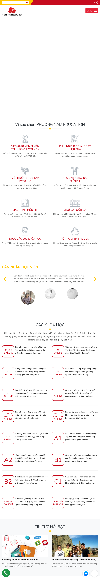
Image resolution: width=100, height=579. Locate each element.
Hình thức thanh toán (63, 568)
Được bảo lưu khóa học (25, 140)
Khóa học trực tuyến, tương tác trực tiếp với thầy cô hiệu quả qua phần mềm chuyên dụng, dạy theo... (24, 251)
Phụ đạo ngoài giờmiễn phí (75, 81)
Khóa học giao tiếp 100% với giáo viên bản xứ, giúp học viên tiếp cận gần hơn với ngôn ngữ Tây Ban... (23, 403)
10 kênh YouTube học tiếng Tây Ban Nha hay (72, 461)
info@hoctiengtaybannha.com (75, 561)
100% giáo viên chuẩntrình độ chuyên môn (25, 49)
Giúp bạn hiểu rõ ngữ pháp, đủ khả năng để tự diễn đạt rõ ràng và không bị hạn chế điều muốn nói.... (73, 295)
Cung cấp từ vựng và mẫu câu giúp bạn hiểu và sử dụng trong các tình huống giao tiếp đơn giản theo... (24, 273)
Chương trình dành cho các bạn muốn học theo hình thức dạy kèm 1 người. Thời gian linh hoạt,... (25, 338)
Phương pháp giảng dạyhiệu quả (75, 49)
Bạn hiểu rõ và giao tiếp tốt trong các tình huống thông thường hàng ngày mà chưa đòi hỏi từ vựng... (25, 295)
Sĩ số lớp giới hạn (75, 111)
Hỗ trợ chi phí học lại (75, 140)
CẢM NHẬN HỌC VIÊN (20, 169)
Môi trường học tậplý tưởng (25, 81)
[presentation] (50, 516)
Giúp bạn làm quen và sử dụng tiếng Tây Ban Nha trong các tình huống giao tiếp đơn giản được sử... (74, 251)
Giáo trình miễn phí (25, 111)
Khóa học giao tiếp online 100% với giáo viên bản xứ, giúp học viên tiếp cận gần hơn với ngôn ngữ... (24, 316)
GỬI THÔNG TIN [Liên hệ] (50, 525)
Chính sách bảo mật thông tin (40, 568)
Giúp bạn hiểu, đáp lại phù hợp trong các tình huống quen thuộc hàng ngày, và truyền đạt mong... (74, 273)
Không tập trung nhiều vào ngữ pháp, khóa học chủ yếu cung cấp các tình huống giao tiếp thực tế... (75, 316)
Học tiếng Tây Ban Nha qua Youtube (18, 461)
